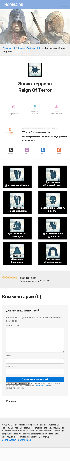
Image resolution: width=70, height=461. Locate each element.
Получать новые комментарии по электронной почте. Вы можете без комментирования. (33, 385)
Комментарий (12, 326)
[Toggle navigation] (64, 4)
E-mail (9, 367)
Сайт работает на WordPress (16, 440)
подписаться (42, 386)
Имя (8, 356)
